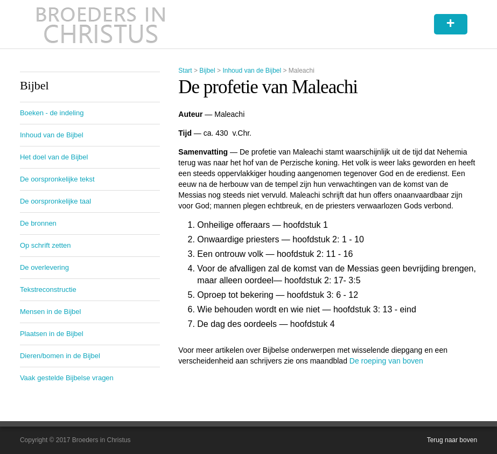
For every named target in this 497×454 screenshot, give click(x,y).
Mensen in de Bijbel (50, 312)
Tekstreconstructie (48, 289)
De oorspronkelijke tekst (57, 179)
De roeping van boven (386, 361)
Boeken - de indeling (52, 113)
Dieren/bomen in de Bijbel (60, 356)
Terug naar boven (452, 440)
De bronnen (38, 223)
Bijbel (207, 70)
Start (185, 70)
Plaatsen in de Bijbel (51, 334)
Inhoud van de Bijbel (251, 70)
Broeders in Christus (100, 24)
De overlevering (44, 267)
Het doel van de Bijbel (54, 157)
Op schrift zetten (45, 245)
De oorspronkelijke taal (55, 201)
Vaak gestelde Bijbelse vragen (67, 378)
